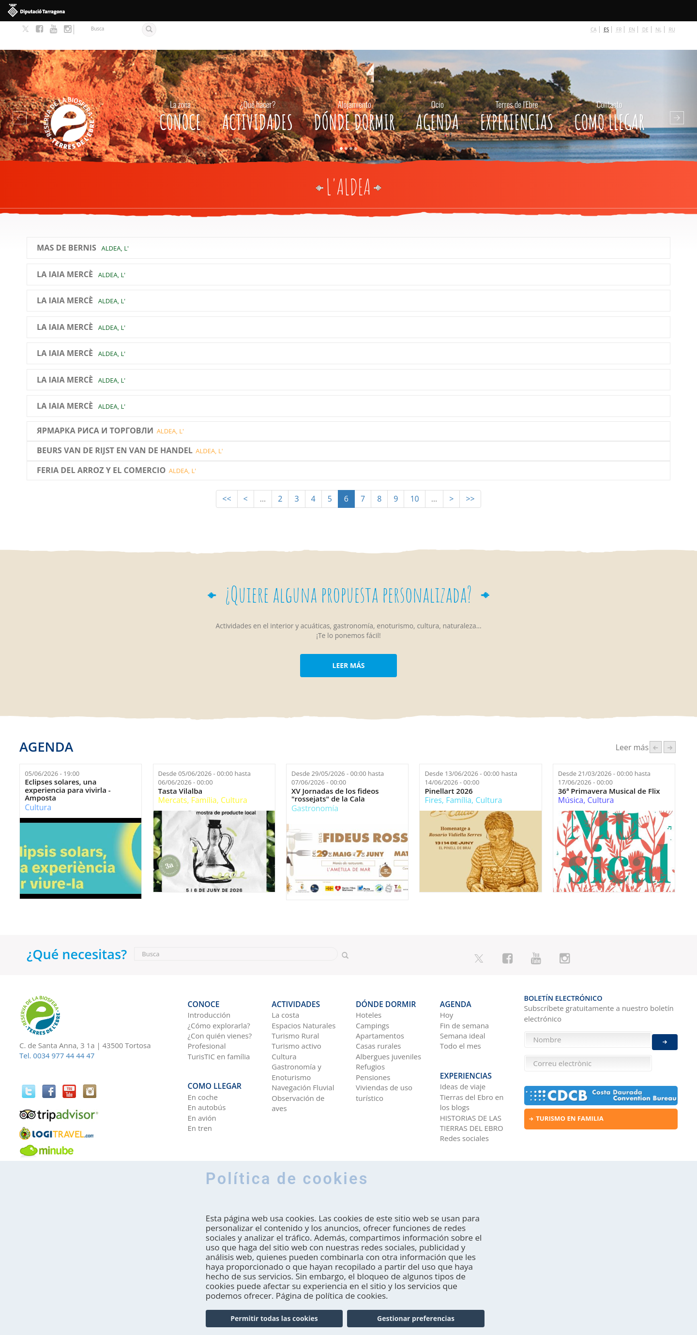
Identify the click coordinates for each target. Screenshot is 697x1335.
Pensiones (373, 1042)
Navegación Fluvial (303, 1052)
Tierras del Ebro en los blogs (472, 1060)
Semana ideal (462, 1000)
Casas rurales (378, 1010)
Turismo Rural (295, 1000)
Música (570, 771)
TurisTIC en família (219, 1021)
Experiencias (517, 84)
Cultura (38, 778)
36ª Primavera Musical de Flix (609, 762)
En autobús (207, 1065)
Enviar (665, 1034)
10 (414, 470)
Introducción (209, 979)
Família (204, 771)
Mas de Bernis (66, 219)
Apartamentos (380, 1000)
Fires (432, 771)
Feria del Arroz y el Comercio (101, 441)
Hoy (447, 979)
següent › (670, 718)
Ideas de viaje (463, 1044)
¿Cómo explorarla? (219, 989)
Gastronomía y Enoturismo (296, 1036)
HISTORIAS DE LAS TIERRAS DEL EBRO (471, 1081)
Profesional (207, 1010)
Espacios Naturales (303, 989)
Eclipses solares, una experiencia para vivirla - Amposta (68, 761)
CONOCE (180, 84)
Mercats (172, 771)
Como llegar (610, 84)
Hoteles (368, 979)
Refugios (370, 1031)
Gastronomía (314, 779)
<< (226, 470)
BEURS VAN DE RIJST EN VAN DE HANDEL (115, 422)
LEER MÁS (348, 636)
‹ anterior (656, 718)
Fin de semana (464, 989)
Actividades (257, 84)
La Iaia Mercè (65, 245)
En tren (200, 1086)
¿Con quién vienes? (220, 1000)
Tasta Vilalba (180, 762)
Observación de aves (298, 1067)
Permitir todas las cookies (274, 1318)
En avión (202, 1076)
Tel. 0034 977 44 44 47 (56, 1027)
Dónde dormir (354, 84)
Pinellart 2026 (448, 762)
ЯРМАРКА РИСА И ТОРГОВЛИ (95, 402)
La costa (285, 979)
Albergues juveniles (388, 1021)
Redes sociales (464, 1096)
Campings (372, 989)
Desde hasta (204, 749)
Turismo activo (296, 1010)
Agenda (437, 84)
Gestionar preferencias (416, 1318)
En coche (203, 1055)
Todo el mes (460, 1010)
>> (470, 470)
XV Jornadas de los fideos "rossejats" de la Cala (335, 766)
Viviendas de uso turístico (384, 1057)
